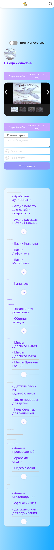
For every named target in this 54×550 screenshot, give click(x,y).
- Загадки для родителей (23, 303)
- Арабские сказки (26, 444)
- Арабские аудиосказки (22, 198)
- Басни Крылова (25, 243)
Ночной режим (31, 42)
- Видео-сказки (24, 450)
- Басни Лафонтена (27, 250)
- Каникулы (21, 276)
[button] (48, 92)
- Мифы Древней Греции (26, 353)
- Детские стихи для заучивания (28, 493)
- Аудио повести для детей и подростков (25, 209)
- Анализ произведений (24, 435)
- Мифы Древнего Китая (26, 333)
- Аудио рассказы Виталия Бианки (26, 221)
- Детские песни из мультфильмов (27, 377)
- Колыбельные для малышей (28, 397)
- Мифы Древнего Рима (26, 343)
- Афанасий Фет (25, 485)
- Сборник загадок (27, 312)
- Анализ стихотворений (24, 477)
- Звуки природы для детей (25, 387)
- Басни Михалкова (27, 256)
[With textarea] (27, 142)
